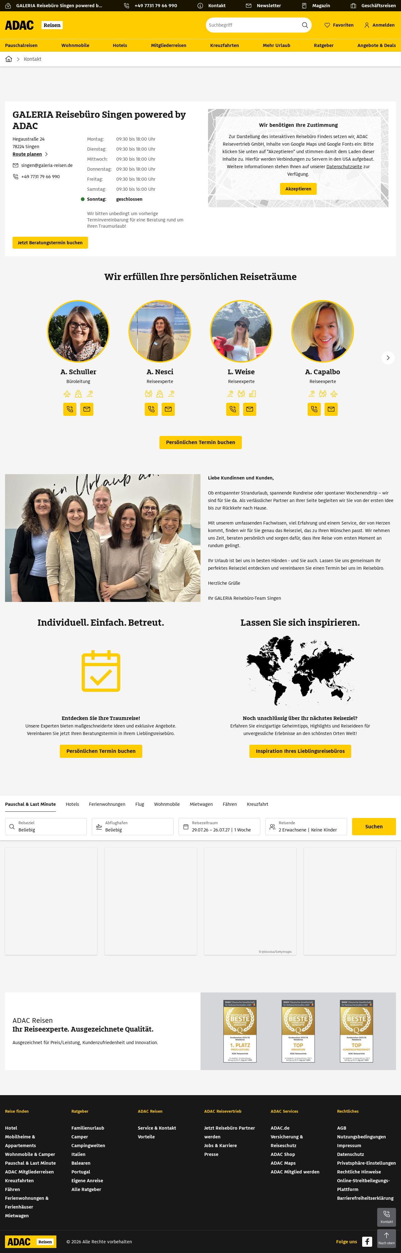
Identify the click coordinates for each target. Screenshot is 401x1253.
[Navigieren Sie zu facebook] (367, 1242)
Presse (211, 1154)
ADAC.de (280, 1128)
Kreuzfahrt (257, 804)
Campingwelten (88, 1145)
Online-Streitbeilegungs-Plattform (363, 1185)
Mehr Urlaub (276, 45)
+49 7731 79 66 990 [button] (156, 5)
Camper (79, 1137)
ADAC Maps (283, 1163)
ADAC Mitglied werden (295, 1172)
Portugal (80, 1172)
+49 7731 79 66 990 (40, 176)
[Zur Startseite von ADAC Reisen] (36, 25)
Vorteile (146, 1137)
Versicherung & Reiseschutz (287, 1141)
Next (388, 358)
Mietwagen (201, 804)
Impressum (349, 1145)
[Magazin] (318, 5)
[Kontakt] (214, 5)
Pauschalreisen (21, 45)
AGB (341, 1128)
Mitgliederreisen (168, 45)
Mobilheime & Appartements (20, 1141)
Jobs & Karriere (220, 1145)
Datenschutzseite (344, 166)
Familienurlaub (87, 1128)
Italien (78, 1154)
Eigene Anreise (87, 1180)
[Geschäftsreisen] (373, 5)
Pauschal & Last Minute (30, 804)
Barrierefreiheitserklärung (365, 1198)
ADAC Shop (283, 1154)
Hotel (11, 1128)
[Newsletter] (266, 5)
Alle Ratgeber (86, 1189)
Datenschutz (350, 1154)
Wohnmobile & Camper (30, 1154)
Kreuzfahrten (224, 45)
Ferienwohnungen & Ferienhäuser (27, 1202)
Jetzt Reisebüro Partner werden (229, 1132)
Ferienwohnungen (107, 804)
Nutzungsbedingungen (361, 1137)
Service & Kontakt (157, 1128)
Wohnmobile (75, 45)
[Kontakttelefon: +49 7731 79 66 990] (152, 5)
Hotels (120, 45)
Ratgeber (324, 45)
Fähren (230, 804)
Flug (139, 804)
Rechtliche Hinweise (359, 1172)
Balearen (81, 1163)
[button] (67, 394)
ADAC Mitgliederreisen (29, 1172)
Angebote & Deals (376, 45)
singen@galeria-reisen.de (47, 165)
